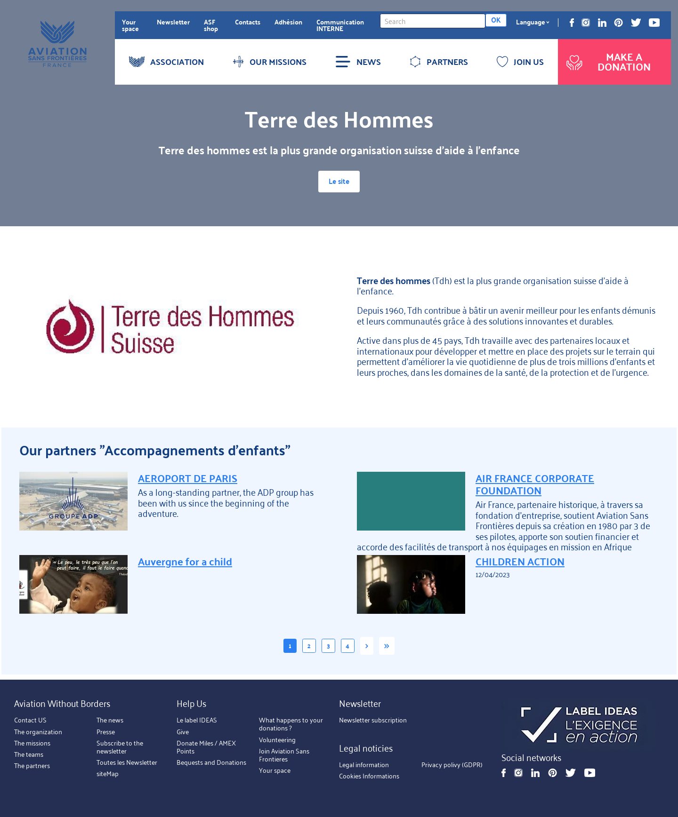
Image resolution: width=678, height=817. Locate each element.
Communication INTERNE (340, 25)
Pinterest (618, 22)
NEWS (358, 61)
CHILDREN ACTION (520, 564)
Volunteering (277, 739)
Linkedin (602, 22)
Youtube (654, 22)
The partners (32, 765)
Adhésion (288, 22)
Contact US (30, 720)
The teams (28, 754)
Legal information (364, 764)
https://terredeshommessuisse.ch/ (170, 328)
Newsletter (173, 22)
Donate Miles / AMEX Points (206, 746)
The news (110, 720)
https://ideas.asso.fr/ (579, 725)
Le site (339, 182)
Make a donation (607, 61)
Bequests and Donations (211, 762)
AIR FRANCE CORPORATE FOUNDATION (535, 486)
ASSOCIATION (166, 61)
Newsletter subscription (373, 720)
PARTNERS (439, 61)
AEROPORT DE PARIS (187, 480)
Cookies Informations (369, 776)
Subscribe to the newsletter (120, 746)
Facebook (572, 22)
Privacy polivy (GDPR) (452, 764)
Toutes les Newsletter (127, 762)
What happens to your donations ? (291, 724)
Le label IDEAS (197, 720)
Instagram (585, 22)
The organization (38, 731)
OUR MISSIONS (270, 61)
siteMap (108, 773)
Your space (130, 25)
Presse (106, 731)
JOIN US (520, 61)
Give (183, 731)
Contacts (247, 22)
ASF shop (211, 25)
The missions (32, 742)
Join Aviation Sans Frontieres (284, 754)
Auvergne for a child (185, 564)
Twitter (636, 22)
